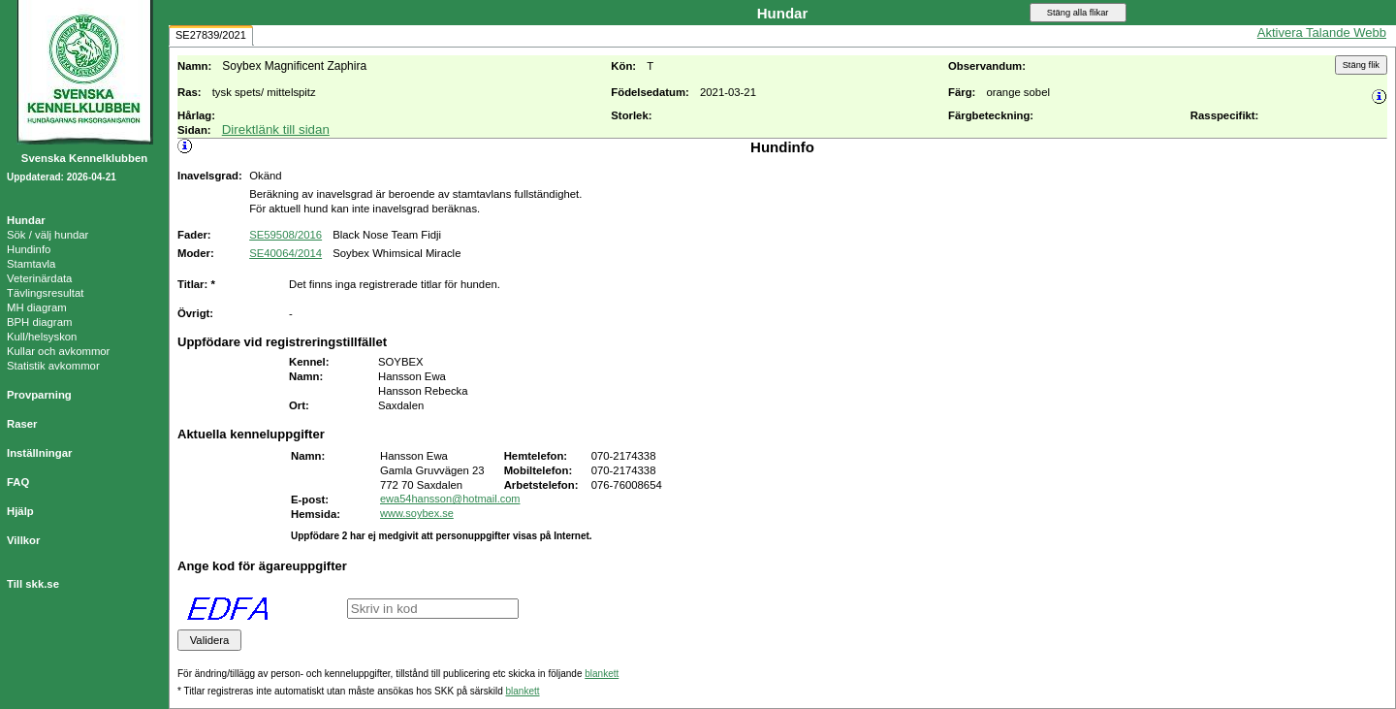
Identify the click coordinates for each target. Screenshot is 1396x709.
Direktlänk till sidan (276, 129)
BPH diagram (39, 322)
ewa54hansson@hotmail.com (450, 498)
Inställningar (39, 453)
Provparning (39, 395)
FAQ (18, 482)
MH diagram (37, 307)
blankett (602, 673)
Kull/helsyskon (42, 336)
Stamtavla (31, 264)
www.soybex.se (417, 513)
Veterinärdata (39, 278)
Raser (22, 424)
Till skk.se (33, 584)
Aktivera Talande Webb (1321, 32)
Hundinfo (28, 249)
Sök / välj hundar (47, 235)
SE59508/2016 (285, 235)
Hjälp (20, 511)
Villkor (23, 540)
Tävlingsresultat (45, 293)
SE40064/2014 (285, 253)
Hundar (26, 220)
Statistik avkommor (53, 365)
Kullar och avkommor (58, 351)
